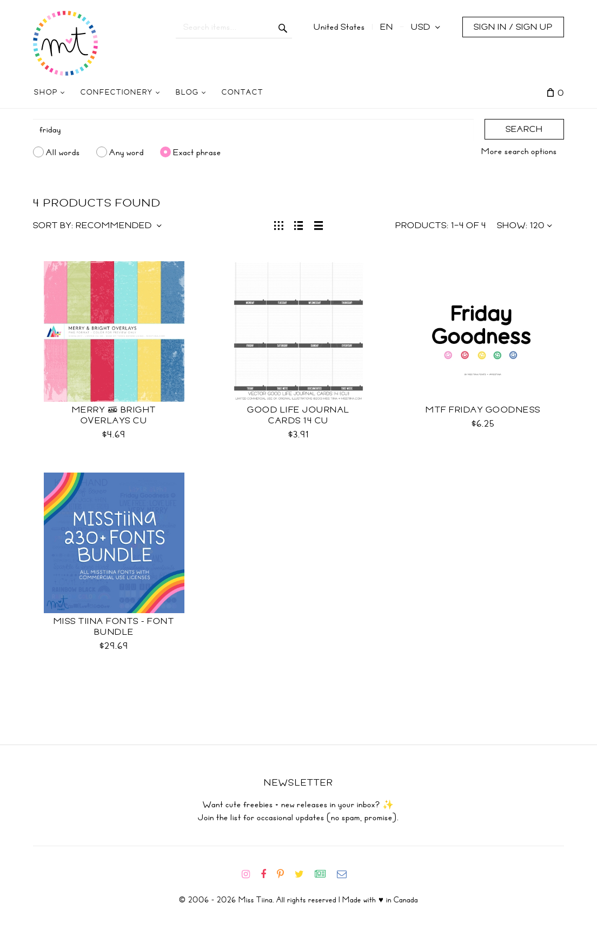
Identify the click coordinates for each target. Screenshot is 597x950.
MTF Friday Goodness (483, 409)
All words (63, 151)
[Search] (253, 130)
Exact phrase (197, 151)
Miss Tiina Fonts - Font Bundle (114, 627)
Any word (126, 151)
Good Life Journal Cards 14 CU (298, 415)
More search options (519, 151)
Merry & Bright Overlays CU (114, 415)
